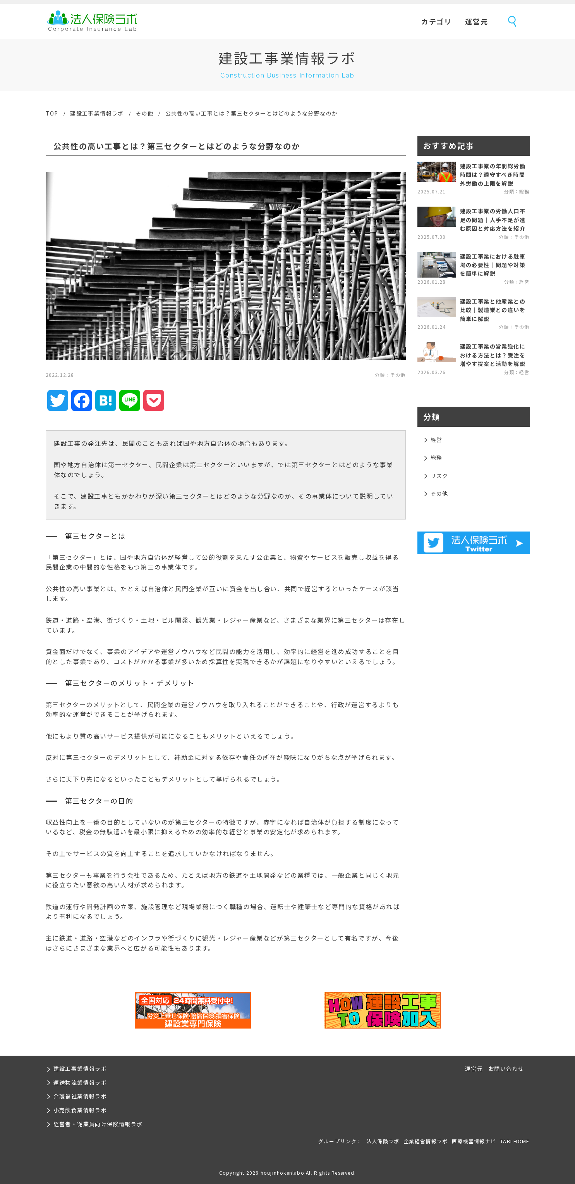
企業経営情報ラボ (425, 1141)
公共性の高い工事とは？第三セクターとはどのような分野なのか (251, 113)
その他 (144, 113)
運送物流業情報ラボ (80, 1082)
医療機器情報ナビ (474, 1141)
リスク (439, 476)
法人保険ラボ (92, 21)
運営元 (476, 21)
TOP (52, 113)
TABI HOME (515, 1141)
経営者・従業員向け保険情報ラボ (98, 1124)
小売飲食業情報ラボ (80, 1110)
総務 (437, 457)
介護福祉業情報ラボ (80, 1096)
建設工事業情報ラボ (97, 113)
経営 (437, 440)
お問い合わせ (506, 1068)
